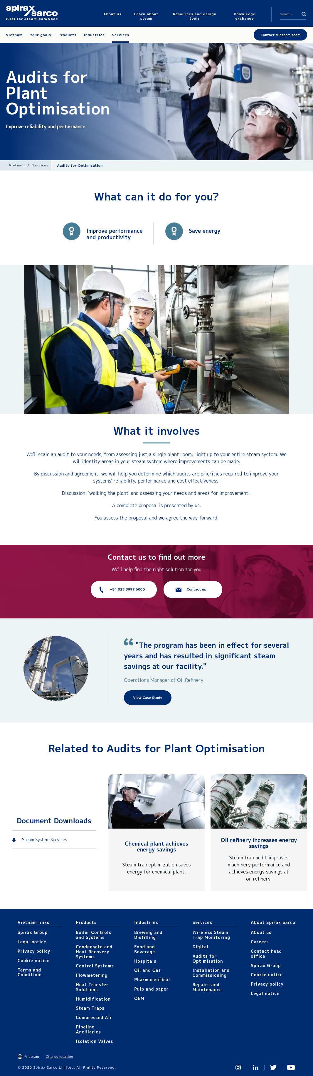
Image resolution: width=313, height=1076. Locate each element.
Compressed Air (94, 1017)
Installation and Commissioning (211, 972)
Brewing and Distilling (148, 935)
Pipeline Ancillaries (88, 1029)
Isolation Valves (94, 1041)
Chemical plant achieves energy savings (156, 846)
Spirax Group (33, 932)
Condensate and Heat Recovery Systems (94, 951)
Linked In (255, 1067)
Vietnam (16, 165)
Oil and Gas (147, 970)
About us (261, 932)
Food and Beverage (144, 949)
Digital (201, 946)
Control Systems (95, 966)
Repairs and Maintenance (207, 987)
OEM (139, 998)
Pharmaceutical (152, 979)
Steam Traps (90, 1008)
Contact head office (266, 953)
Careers (260, 942)
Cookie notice (34, 960)
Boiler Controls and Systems (93, 935)
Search (304, 14)
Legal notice (32, 942)
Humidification (93, 999)
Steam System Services (44, 839)
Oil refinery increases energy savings (259, 843)
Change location (59, 1056)
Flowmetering (92, 975)
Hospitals (145, 961)
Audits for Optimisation (208, 958)
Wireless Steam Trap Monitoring (211, 935)
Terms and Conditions (30, 972)
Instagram (238, 1067)
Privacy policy (34, 951)
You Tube (291, 1067)
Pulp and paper (151, 989)
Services (40, 165)
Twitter (273, 1067)
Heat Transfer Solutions (92, 987)
